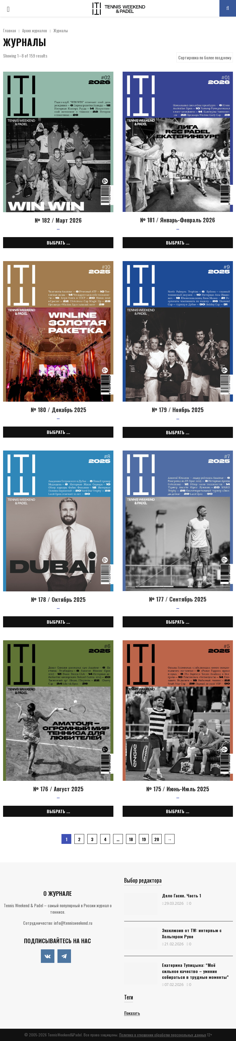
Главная (9, 30)
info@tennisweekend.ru (73, 923)
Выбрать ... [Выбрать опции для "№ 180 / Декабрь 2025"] (58, 432)
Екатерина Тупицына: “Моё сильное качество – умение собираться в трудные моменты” (195, 971)
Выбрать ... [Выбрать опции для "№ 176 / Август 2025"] (58, 811)
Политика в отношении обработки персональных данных (162, 1034)
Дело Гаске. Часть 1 (181, 895)
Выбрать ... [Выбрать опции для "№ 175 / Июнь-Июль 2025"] (177, 811)
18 (131, 839)
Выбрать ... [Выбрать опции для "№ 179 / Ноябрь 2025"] (177, 432)
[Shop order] (204, 57)
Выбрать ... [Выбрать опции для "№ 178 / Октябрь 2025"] (58, 621)
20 (156, 839)
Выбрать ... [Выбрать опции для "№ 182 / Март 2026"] (58, 242)
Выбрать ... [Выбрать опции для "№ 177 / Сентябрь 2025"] (177, 621)
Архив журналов (34, 30)
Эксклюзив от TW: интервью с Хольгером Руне (192, 933)
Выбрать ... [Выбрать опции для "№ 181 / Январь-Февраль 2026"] (177, 242)
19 (144, 839)
